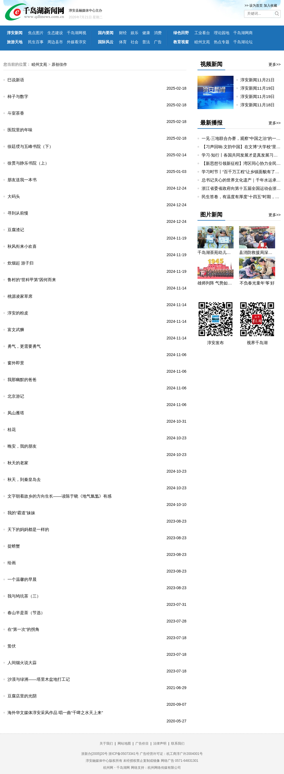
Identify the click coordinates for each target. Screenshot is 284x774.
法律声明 (159, 743)
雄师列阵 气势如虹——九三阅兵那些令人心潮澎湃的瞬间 (215, 283)
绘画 (11, 562)
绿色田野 (181, 33)
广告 (158, 42)
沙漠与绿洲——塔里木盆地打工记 (38, 679)
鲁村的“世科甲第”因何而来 (31, 279)
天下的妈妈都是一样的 (28, 529)
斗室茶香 (15, 113)
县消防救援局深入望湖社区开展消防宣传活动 (257, 252)
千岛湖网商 (243, 33)
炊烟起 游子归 (20, 263)
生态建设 (55, 33)
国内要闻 (105, 33)
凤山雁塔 (15, 412)
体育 (123, 42)
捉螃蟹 (13, 546)
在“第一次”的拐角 (23, 629)
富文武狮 (15, 329)
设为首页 (256, 5)
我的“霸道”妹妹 (21, 512)
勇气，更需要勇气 (24, 346)
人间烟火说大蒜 (22, 662)
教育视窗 (181, 42)
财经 (123, 33)
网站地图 (124, 743)
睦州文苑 (202, 42)
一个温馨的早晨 (22, 579)
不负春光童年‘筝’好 (257, 283)
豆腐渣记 (15, 229)
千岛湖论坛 (243, 42)
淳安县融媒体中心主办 (85, 10)
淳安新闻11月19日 (259, 88)
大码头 (13, 196)
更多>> (274, 64)
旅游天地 (14, 42)
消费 (158, 33)
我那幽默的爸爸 (22, 379)
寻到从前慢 (17, 213)
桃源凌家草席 (19, 296)
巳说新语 (15, 79)
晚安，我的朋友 (22, 446)
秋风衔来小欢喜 (22, 246)
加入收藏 (270, 5)
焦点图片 (36, 33)
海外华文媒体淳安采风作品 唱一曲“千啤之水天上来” (55, 712)
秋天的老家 (17, 462)
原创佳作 (59, 64)
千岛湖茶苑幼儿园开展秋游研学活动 (215, 252)
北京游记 (15, 396)
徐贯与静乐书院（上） (28, 163)
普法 (146, 42)
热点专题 (221, 42)
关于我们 (106, 743)
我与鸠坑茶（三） (24, 596)
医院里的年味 (19, 129)
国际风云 (105, 42)
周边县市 (55, 42)
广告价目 (142, 743)
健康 (146, 33)
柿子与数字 (17, 96)
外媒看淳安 (76, 42)
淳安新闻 (14, 33)
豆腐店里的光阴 (22, 696)
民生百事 (36, 42)
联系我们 (177, 743)
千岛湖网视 (76, 33)
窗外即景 (15, 362)
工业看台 (202, 33)
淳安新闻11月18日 (259, 104)
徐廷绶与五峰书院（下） (30, 146)
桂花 (11, 429)
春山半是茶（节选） (26, 612)
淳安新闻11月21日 (259, 79)
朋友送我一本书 (22, 179)
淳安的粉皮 (17, 313)
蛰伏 (11, 646)
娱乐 (134, 33)
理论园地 (221, 33)
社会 (134, 42)
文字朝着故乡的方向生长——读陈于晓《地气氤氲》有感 (59, 496)
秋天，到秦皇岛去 (24, 479)
